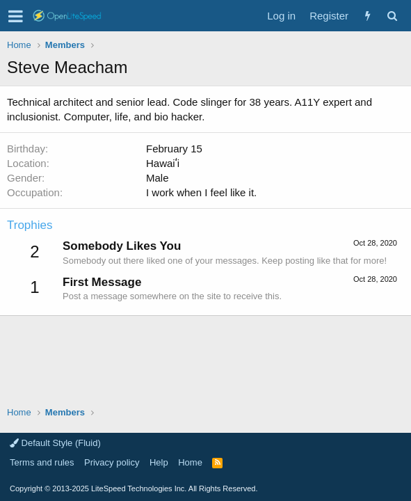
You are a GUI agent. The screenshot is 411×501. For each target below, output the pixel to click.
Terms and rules (42, 462)
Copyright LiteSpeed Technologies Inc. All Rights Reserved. (133, 488)
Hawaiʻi (162, 163)
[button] (16, 16)
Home (190, 462)
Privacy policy (111, 462)
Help (159, 462)
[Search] (392, 16)
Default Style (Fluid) (55, 443)
